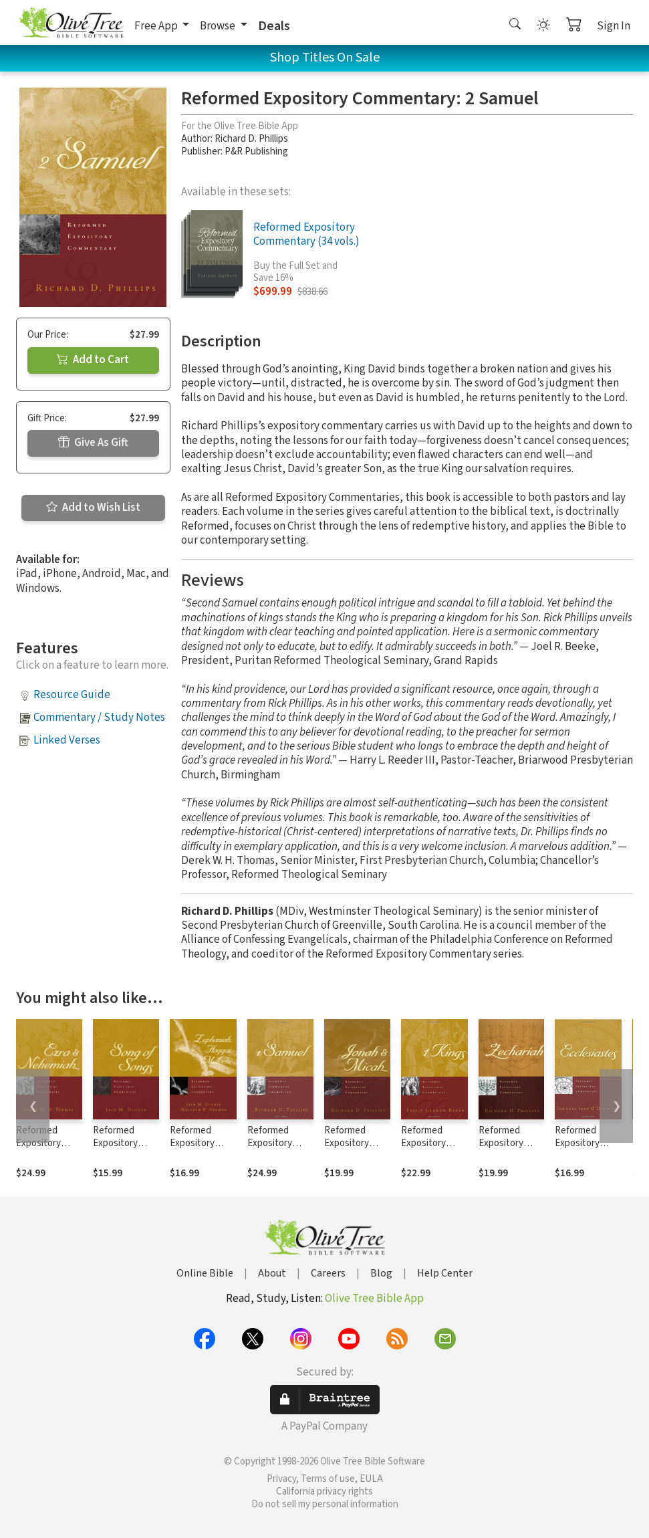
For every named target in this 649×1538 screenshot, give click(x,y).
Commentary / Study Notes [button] (99, 717)
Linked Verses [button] (66, 740)
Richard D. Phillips (251, 139)
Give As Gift (93, 443)
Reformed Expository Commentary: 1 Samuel (278, 1149)
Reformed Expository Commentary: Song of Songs (123, 1149)
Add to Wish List (93, 508)
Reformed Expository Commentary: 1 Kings (432, 1149)
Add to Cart (93, 360)
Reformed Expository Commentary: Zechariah (506, 1149)
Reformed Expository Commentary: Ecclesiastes (582, 1149)
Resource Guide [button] (71, 695)
